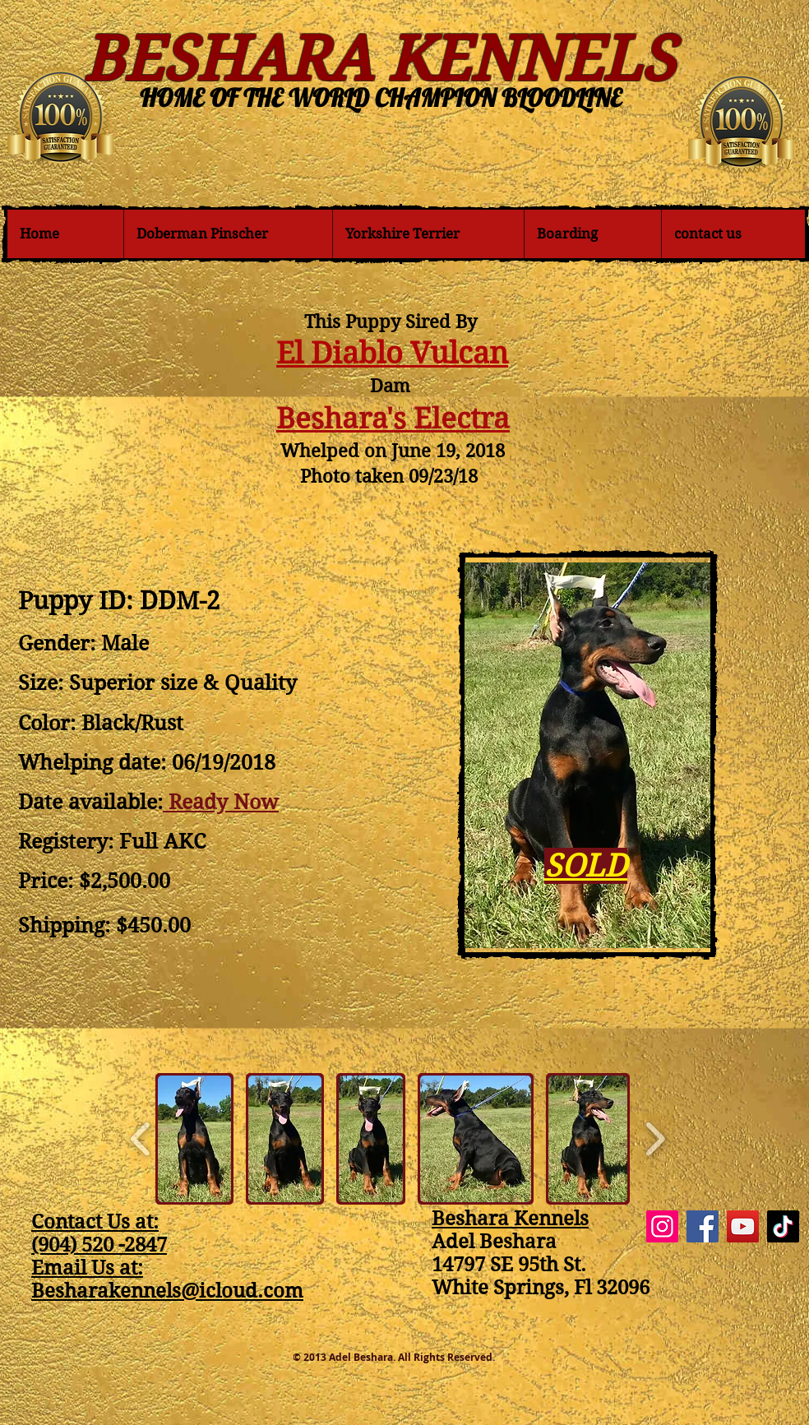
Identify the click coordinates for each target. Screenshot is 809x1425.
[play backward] (141, 1138)
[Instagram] (662, 1226)
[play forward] (654, 1138)
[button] (194, 1139)
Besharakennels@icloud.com (167, 1290)
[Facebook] (702, 1226)
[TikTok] (783, 1226)
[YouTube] (743, 1226)
